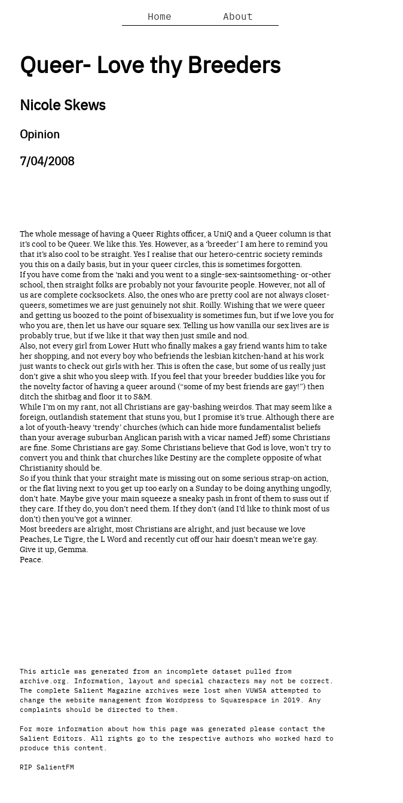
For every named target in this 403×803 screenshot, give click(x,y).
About (238, 15)
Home (160, 15)
